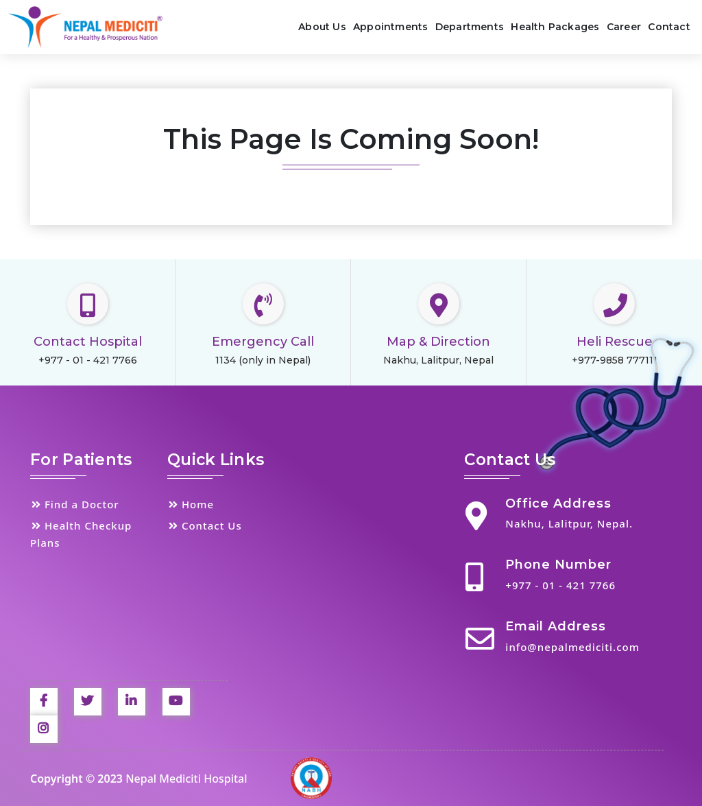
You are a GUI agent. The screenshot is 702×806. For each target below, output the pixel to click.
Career (624, 27)
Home (190, 504)
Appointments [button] (390, 27)
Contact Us (204, 525)
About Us (322, 27)
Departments (469, 27)
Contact (669, 27)
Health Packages (555, 27)
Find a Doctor (74, 504)
